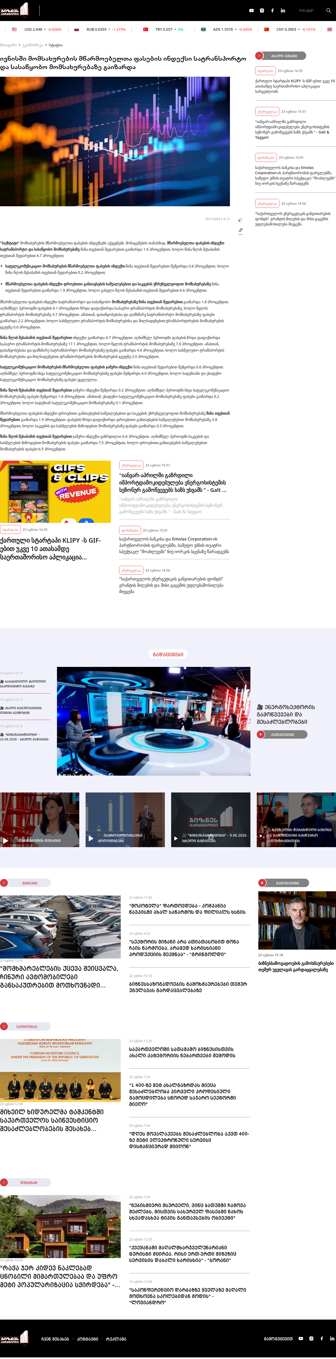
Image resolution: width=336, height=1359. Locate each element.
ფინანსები (102, 11)
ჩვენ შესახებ (55, 1341)
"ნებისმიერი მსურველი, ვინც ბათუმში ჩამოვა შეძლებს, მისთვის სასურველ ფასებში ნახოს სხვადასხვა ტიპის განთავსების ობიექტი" (187, 1213)
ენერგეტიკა (131, 466)
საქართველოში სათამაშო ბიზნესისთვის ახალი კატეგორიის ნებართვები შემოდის (182, 1054)
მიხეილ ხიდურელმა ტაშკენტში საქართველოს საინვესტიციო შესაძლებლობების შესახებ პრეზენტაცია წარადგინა (52, 1123)
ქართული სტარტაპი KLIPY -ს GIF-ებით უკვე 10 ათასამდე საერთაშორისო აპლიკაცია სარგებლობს (50, 550)
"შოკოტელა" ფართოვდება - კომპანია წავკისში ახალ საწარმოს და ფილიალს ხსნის (187, 910)
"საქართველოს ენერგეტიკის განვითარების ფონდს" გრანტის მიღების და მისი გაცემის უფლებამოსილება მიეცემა (171, 587)
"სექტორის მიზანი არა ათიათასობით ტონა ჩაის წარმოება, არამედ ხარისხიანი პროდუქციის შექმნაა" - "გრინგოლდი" (184, 950)
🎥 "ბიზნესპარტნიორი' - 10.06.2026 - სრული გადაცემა (24, 739)
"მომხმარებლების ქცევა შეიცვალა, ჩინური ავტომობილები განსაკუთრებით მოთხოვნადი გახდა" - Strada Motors (59, 979)
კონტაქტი (87, 1341)
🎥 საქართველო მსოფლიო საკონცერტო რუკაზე (23, 686)
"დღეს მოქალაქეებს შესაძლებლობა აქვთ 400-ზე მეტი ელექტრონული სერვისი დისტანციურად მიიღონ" (189, 1142)
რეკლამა (116, 1341)
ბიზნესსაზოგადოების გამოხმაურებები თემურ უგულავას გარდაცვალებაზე (188, 989)
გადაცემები (66, 11)
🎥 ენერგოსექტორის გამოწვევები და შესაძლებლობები (286, 717)
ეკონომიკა (137, 11)
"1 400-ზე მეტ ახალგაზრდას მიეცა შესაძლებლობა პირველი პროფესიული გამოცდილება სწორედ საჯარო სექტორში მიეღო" (182, 1096)
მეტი (166, 11)
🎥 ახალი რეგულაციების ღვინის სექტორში (21, 712)
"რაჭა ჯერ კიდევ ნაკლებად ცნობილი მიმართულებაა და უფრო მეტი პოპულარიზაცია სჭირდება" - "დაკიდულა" (59, 1279)
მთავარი (8, 46)
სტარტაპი (10, 531)
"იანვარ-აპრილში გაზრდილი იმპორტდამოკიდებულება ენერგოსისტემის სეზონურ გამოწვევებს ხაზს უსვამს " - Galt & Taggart (172, 484)
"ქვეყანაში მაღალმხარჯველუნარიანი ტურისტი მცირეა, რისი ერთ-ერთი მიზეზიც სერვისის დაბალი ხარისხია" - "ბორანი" (182, 1255)
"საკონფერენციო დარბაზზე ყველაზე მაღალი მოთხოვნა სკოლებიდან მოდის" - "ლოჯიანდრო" (187, 1298)
